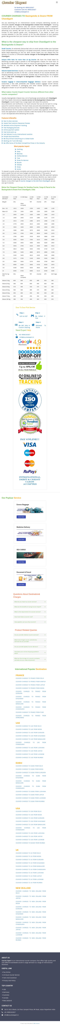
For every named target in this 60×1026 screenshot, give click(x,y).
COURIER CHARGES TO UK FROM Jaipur (29, 876)
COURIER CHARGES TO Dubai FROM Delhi (29, 766)
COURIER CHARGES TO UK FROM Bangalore (30, 866)
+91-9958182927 (24, 335)
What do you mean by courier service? (25, 602)
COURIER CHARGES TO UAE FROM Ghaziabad (30, 736)
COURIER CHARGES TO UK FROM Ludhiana (30, 873)
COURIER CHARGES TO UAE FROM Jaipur (29, 751)
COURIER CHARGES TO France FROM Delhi (30, 678)
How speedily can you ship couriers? (25, 622)
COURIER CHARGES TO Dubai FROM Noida (29, 769)
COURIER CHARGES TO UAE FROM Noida (29, 729)
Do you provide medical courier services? (26, 635)
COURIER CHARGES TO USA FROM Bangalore (30, 824)
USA (4, 989)
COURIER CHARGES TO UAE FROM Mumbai (29, 757)
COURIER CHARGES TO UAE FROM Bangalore (30, 739)
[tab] (30, 601)
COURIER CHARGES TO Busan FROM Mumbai (30, 843)
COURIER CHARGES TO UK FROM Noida (28, 856)
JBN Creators (36, 1023)
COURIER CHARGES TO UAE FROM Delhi (28, 726)
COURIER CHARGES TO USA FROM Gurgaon (30, 818)
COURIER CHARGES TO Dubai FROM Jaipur (30, 795)
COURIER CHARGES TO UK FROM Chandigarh (31, 869)
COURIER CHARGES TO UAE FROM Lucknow (30, 754)
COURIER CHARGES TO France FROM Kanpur (31, 681)
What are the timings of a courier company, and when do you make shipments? (27, 659)
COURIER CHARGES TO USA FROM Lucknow (30, 840)
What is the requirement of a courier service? (27, 612)
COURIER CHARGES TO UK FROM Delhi (28, 853)
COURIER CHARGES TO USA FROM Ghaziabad (30, 821)
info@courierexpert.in (26, 337)
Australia (6, 995)
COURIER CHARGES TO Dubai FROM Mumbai (30, 801)
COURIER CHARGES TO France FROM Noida (30, 688)
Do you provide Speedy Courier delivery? (26, 646)
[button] (21, 516)
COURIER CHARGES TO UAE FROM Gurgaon (30, 732)
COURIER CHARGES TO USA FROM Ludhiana (30, 833)
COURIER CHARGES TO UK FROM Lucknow (29, 879)
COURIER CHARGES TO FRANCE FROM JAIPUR (30, 685)
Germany (6, 992)
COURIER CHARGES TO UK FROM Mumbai (29, 883)
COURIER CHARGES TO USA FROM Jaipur (29, 836)
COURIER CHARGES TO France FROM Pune (30, 712)
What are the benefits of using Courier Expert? (27, 607)
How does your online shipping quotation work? (26, 652)
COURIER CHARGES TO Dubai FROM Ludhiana (31, 791)
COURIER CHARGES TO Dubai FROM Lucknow (31, 798)
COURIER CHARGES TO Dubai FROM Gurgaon (31, 772)
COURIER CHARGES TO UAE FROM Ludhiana (30, 748)
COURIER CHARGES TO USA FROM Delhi (28, 811)
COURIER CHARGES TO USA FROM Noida (29, 815)
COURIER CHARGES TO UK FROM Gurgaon (29, 860)
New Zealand (7, 1001)
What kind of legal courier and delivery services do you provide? (25, 640)
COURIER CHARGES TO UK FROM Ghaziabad (30, 863)
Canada (5, 998)
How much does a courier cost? (23, 617)
